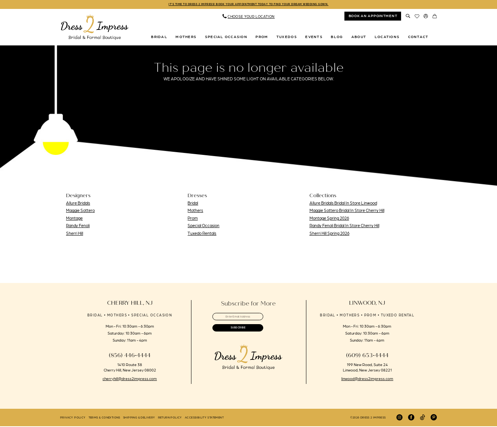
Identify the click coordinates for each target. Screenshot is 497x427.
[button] (425, 16)
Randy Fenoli (78, 226)
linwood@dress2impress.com (367, 379)
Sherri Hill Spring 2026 (329, 234)
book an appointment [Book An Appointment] (373, 16)
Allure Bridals (78, 204)
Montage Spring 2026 (329, 219)
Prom (193, 219)
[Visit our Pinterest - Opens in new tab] (434, 418)
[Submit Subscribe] (248, 335)
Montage (74, 219)
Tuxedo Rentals (202, 234)
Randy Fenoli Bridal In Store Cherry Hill (344, 226)
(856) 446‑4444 (130, 356)
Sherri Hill (74, 234)
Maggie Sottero (80, 211)
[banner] (95, 28)
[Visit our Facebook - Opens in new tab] (411, 418)
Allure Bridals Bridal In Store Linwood (343, 204)
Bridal (193, 204)
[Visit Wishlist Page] (416, 16)
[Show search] (407, 16)
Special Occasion (203, 226)
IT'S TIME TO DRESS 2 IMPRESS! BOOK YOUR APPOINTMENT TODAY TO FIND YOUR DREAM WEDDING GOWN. (249, 4)
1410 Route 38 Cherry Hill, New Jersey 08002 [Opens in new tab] (130, 368)
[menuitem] (248, 17)
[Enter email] (248, 319)
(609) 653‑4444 (367, 356)
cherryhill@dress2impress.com (130, 379)
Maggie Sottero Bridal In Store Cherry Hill (346, 211)
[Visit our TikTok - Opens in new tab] (422, 418)
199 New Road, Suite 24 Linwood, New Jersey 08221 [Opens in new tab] (367, 368)
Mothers (195, 211)
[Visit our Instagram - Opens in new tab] (399, 418)
